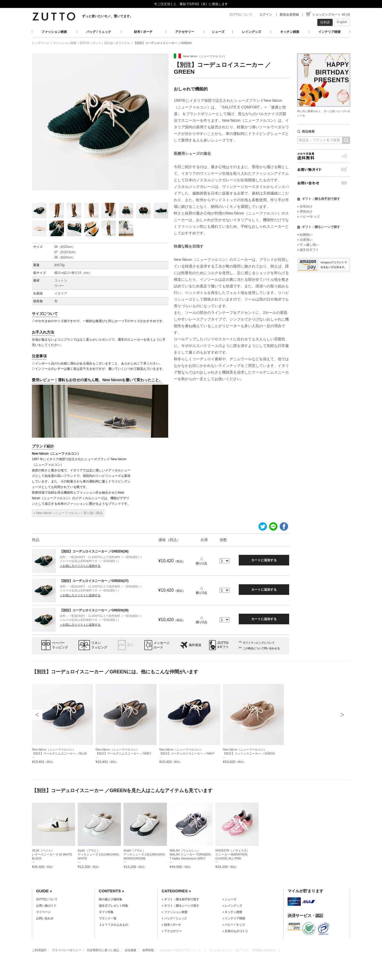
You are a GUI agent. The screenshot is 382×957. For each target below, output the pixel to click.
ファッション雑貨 (54, 32)
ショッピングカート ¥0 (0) (331, 14)
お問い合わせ (323, 183)
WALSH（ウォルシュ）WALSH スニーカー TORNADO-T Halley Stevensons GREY (191, 854)
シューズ (218, 32)
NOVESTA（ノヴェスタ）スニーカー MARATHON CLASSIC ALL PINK (232, 854)
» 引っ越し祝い (308, 245)
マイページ (43, 912)
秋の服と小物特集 (110, 899)
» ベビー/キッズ (308, 216)
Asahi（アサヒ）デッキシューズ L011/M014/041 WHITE (98, 854)
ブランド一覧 (107, 918)
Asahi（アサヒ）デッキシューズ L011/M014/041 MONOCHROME (144, 854)
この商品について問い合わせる (261, 648)
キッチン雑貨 (289, 32)
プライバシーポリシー (66, 950)
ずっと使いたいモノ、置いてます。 (107, 16)
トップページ (40, 43)
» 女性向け (304, 206)
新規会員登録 (289, 14)
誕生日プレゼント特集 (113, 905)
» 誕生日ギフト (308, 250)
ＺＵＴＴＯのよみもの (113, 924)
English (342, 22)
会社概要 (130, 950)
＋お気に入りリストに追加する (80, 565)
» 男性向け (304, 211)
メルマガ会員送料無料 (323, 156)
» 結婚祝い (304, 234)
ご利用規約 (39, 950)
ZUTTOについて (241, 14)
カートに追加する (264, 560)
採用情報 (148, 950)
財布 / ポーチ (143, 32)
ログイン (265, 14)
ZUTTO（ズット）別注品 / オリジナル (105, 43)
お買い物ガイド (323, 169)
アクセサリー (184, 32)
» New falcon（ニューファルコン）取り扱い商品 (68, 513)
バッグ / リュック (98, 32)
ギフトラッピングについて (259, 642)
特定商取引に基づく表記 (103, 950)
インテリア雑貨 (329, 32)
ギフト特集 (106, 912)
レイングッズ (251, 32)
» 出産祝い (304, 240)
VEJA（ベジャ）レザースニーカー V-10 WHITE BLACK (52, 854)
